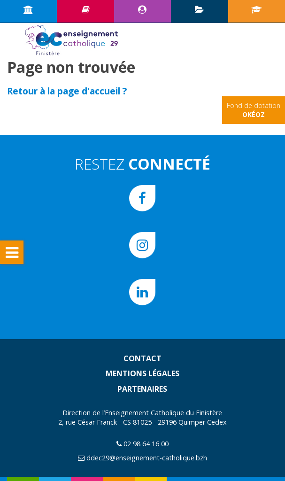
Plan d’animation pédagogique (199, 9)
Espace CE (142, 9)
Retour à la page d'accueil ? (67, 91)
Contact (142, 358)
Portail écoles (256, 9)
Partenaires (142, 389)
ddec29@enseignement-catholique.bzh (146, 457)
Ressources (86, 9)
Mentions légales (142, 373)
